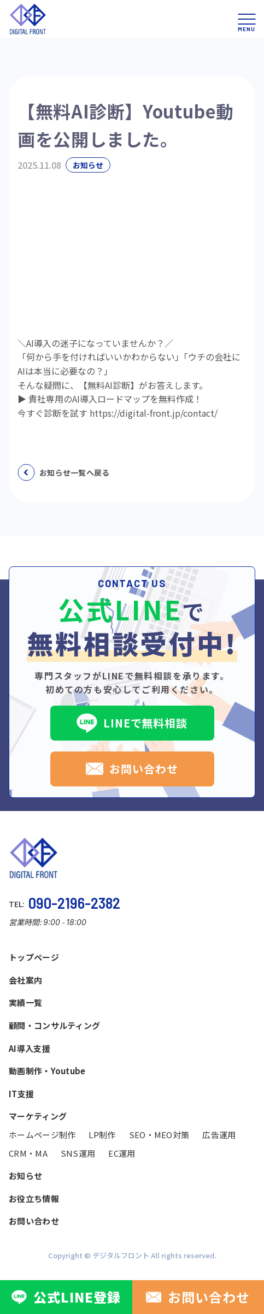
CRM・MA (28, 1153)
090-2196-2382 (74, 902)
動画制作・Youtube (47, 1070)
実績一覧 (25, 1002)
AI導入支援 (29, 1048)
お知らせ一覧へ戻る (63, 472)
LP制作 (102, 1134)
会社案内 (25, 980)
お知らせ (25, 1175)
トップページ (34, 957)
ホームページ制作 (42, 1134)
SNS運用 (78, 1153)
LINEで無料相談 (132, 723)
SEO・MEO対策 (159, 1134)
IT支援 (21, 1093)
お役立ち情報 (34, 1198)
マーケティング (38, 1116)
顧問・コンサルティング (54, 1025)
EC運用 (121, 1153)
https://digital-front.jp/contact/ (154, 412)
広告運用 (219, 1134)
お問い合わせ (132, 769)
